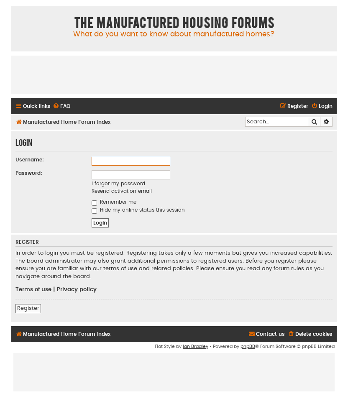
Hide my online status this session (138, 209)
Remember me (114, 201)
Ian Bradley (195, 346)
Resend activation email (122, 191)
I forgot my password (118, 183)
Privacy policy (77, 289)
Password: (28, 173)
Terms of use (33, 289)
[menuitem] (61, 106)
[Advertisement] (174, 74)
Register (28, 308)
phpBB (248, 346)
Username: (29, 159)
